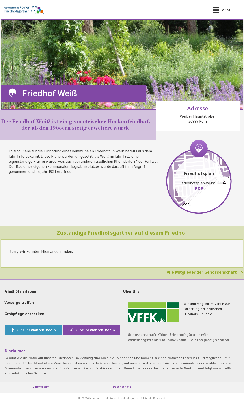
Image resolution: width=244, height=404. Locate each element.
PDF (199, 188)
